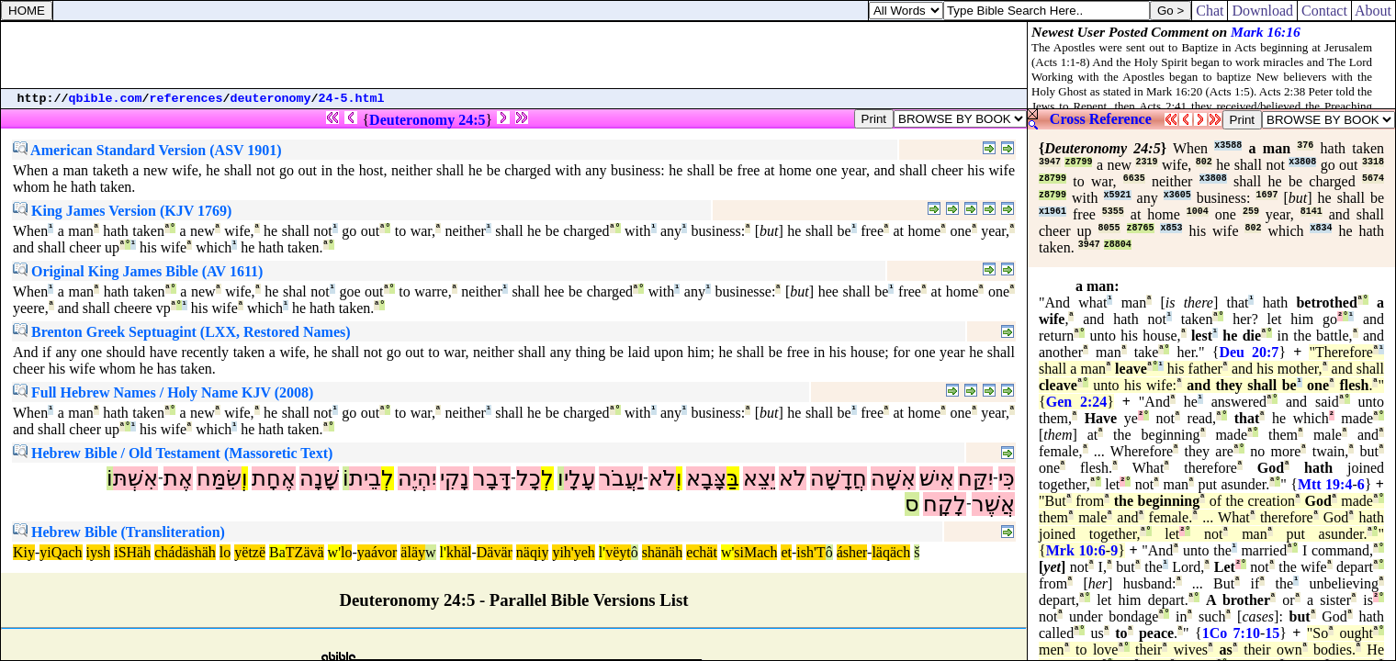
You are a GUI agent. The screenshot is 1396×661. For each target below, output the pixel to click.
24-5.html (352, 99)
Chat (1209, 10)
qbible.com (105, 99)
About (1373, 10)
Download (1262, 10)
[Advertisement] (514, 55)
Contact (1324, 10)
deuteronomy (271, 99)
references (186, 99)
